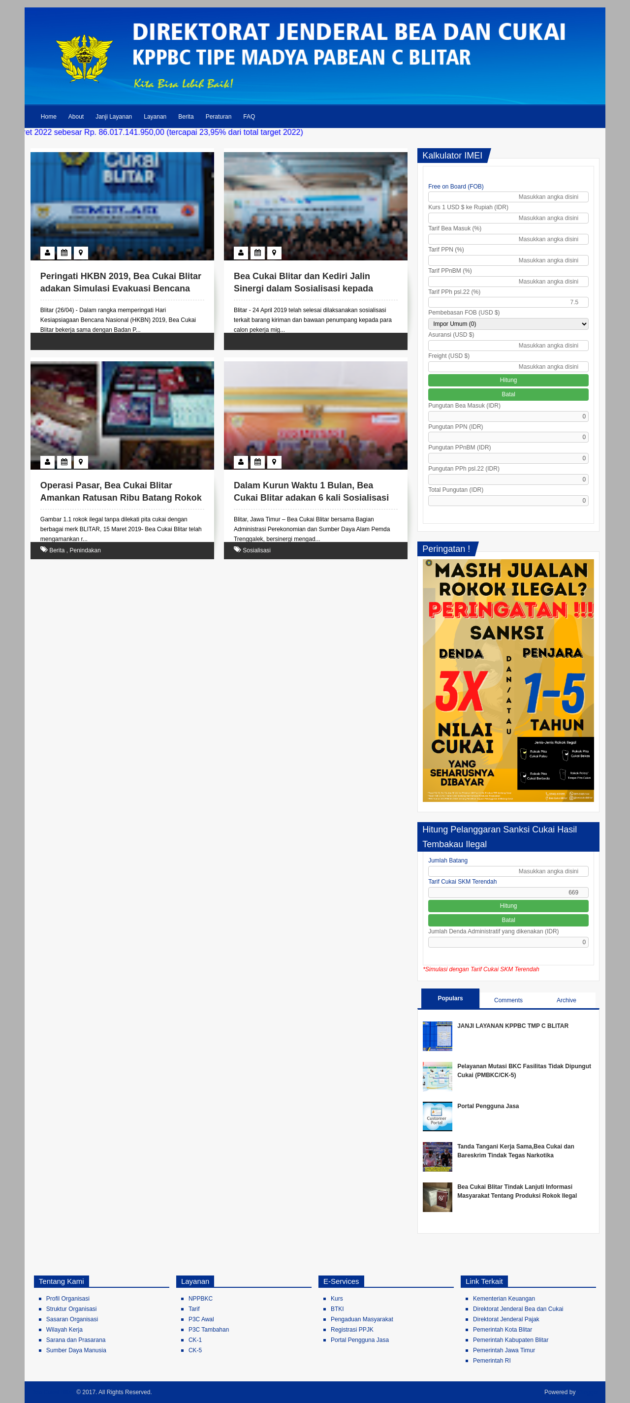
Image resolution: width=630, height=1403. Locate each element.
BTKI (337, 1309)
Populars (450, 998)
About (76, 116)
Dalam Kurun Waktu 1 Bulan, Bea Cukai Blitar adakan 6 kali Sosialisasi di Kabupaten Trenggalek (311, 497)
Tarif (194, 1309)
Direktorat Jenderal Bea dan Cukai (518, 1309)
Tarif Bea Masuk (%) (454, 228)
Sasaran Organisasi (72, 1319)
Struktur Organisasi (71, 1309)
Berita (185, 116)
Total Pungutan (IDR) (455, 489)
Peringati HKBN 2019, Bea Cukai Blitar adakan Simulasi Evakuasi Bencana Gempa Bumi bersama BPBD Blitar (120, 288)
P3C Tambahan (209, 1329)
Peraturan (219, 116)
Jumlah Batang (448, 860)
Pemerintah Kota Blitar (502, 1329)
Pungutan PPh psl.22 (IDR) (464, 468)
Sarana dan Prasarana (76, 1340)
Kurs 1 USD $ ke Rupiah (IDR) (468, 207)
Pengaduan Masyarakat (362, 1319)
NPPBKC (201, 1298)
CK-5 (195, 1350)
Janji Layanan (113, 116)
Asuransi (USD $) (451, 334)
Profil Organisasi (68, 1298)
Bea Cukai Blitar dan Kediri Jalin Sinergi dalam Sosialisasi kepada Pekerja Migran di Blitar (303, 288)
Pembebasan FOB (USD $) (464, 312)
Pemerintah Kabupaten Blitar (510, 1340)
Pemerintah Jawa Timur (504, 1350)
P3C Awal (201, 1319)
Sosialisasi (257, 550)
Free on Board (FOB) (456, 186)
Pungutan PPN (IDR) (455, 426)
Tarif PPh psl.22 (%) (454, 291)
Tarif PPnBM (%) (450, 270)
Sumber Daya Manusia (76, 1350)
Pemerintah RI (492, 1360)
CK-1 (195, 1340)
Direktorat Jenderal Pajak (506, 1319)
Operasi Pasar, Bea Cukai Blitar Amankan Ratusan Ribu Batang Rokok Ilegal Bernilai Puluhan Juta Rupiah (121, 497)
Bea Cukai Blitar (53, 1392)
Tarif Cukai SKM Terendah (462, 881)
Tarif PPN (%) (446, 249)
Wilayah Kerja (64, 1329)
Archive (566, 1000)
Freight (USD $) (449, 355)
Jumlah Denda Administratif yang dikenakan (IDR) (493, 931)
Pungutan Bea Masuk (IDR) (464, 405)
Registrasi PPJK (352, 1329)
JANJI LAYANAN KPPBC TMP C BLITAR (512, 1025)
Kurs (337, 1298)
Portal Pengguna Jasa (488, 1106)
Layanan (155, 116)
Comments (508, 1000)
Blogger (588, 1392)
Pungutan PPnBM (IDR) (459, 447)
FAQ (249, 116)
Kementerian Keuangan (504, 1298)
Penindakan (85, 550)
